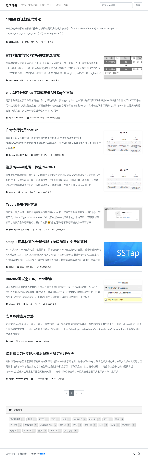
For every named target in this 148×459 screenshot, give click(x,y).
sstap (11, 267)
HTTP (16, 80)
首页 (23, 5)
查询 (138, 5)
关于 (49, 5)
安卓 (11, 341)
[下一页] (81, 393)
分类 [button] (65, 5)
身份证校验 (13, 42)
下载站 (57, 5)
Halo (42, 453)
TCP (11, 80)
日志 (42, 5)
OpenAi (12, 118)
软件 (27, 229)
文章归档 (33, 5)
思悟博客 (11, 5)
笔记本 (12, 379)
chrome (12, 304)
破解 (22, 229)
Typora (17, 229)
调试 (18, 304)
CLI (26, 155)
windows (19, 379)
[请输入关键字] (116, 5)
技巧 (11, 229)
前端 (21, 80)
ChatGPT (20, 118)
